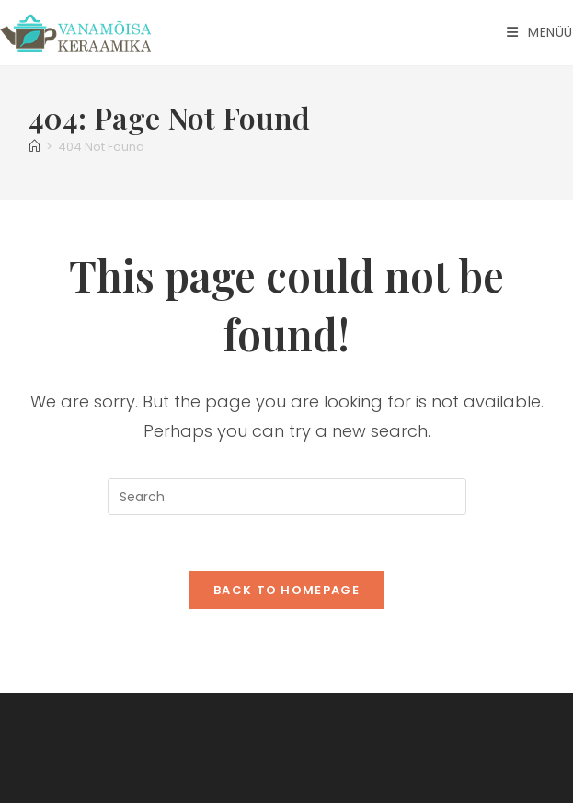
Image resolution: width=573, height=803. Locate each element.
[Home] (34, 146)
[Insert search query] (287, 496)
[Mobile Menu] (540, 32)
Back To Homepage (286, 590)
